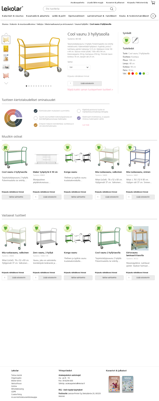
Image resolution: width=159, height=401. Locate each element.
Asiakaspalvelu (77, 3)
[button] (26, 86)
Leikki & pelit (59, 16)
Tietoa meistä (16, 375)
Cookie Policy (16, 395)
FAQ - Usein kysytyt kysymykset (70, 390)
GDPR (13, 392)
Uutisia (14, 386)
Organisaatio (16, 378)
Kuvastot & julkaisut (115, 3)
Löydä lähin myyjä (95, 3)
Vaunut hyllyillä (81, 24)
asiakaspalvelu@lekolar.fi (75, 384)
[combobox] (79, 8)
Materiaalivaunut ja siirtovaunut (59, 24)
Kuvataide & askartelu (37, 16)
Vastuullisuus (16, 384)
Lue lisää (85, 125)
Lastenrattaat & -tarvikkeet (102, 16)
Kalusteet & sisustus (12, 16)
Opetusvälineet (76, 16)
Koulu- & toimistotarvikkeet (134, 16)
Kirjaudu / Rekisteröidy (137, 3)
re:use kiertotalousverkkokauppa (24, 397)
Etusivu (5, 24)
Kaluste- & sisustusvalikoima (22, 24)
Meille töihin (16, 381)
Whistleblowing (17, 389)
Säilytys (40, 24)
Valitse (70, 62)
